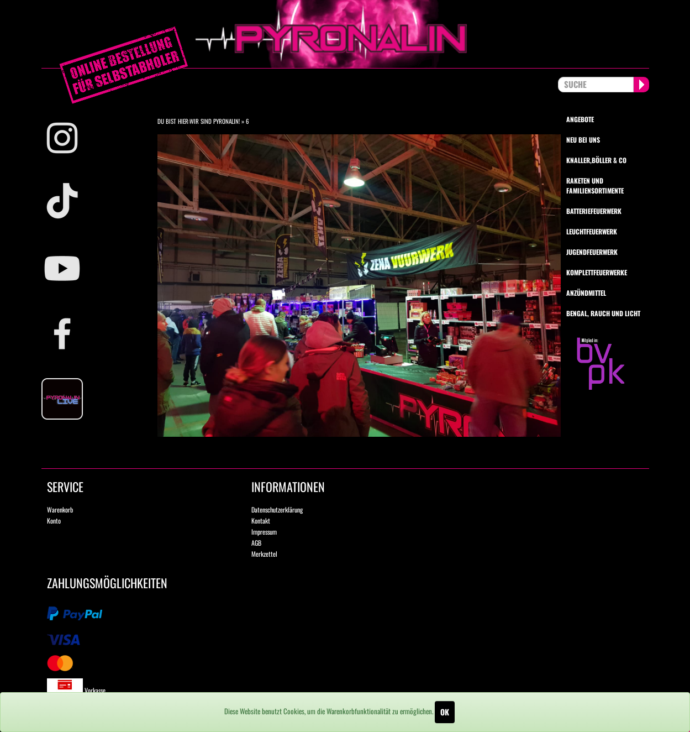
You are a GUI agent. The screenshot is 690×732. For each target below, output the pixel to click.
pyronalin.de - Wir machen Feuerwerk (345, 34)
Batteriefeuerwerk (593, 211)
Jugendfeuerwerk (592, 252)
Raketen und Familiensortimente (595, 185)
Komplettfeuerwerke (596, 272)
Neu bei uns (583, 139)
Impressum (264, 531)
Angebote (580, 119)
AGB (256, 542)
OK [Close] (444, 712)
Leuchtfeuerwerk (591, 231)
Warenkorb (60, 509)
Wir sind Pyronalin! (214, 121)
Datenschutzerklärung (277, 509)
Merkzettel (264, 553)
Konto (54, 520)
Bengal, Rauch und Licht (603, 313)
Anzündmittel (586, 292)
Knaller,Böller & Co (596, 160)
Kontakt (260, 520)
